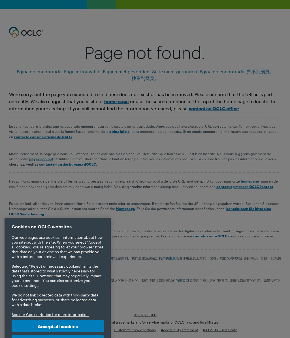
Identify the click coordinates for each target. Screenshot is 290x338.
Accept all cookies (58, 330)
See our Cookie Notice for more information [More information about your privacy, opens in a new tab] (50, 318)
